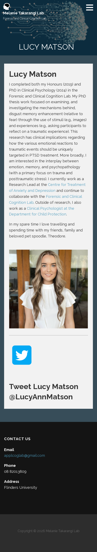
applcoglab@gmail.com (24, 455)
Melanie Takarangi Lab (23, 13)
